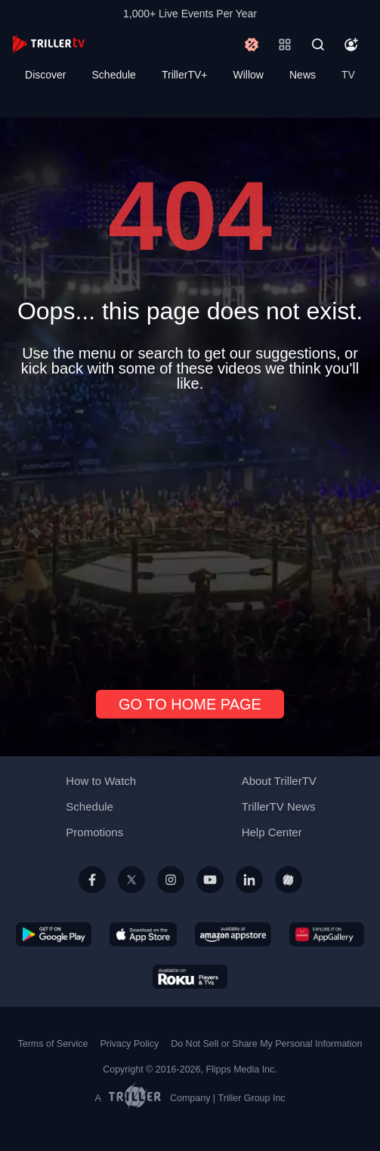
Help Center (272, 832)
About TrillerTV (279, 780)
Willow (248, 75)
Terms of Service (53, 1044)
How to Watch (101, 780)
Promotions (94, 832)
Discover (45, 75)
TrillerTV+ (185, 75)
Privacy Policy (129, 1044)
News (302, 75)
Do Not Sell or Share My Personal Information (266, 1044)
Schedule (114, 75)
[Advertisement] (190, 535)
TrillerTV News (279, 806)
